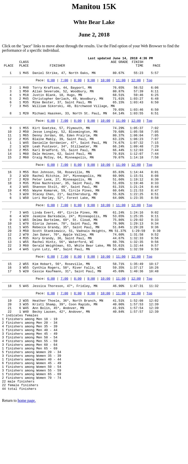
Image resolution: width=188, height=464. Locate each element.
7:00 (64, 84)
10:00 (105, 84)
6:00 (51, 84)
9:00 (91, 84)
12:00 (136, 84)
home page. (27, 458)
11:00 (121, 84)
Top (149, 84)
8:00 (78, 84)
